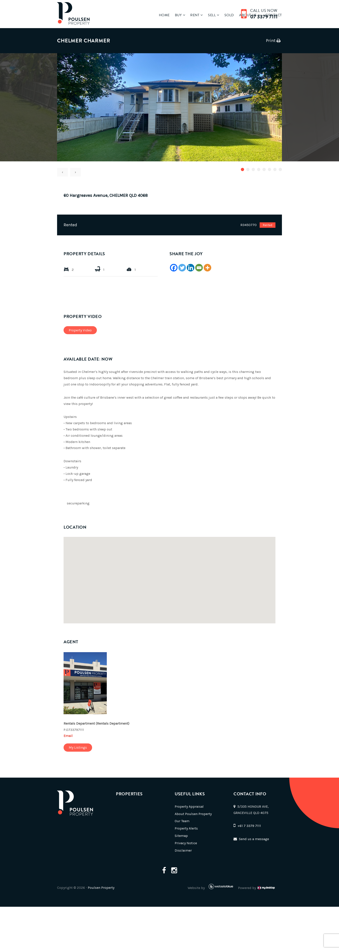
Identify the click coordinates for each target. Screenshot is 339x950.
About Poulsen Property (193, 814)
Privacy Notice (186, 843)
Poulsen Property (101, 888)
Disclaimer (183, 850)
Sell (209, 15)
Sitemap (181, 836)
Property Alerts (186, 828)
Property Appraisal (189, 806)
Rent (191, 15)
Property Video (80, 330)
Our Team (182, 821)
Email (68, 736)
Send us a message (254, 839)
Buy (174, 15)
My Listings (78, 747)
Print (270, 40)
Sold (227, 15)
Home (159, 15)
